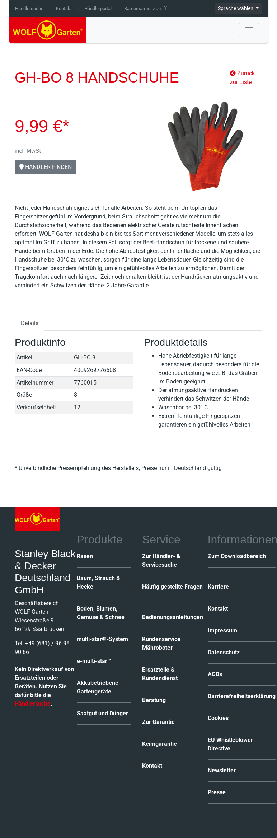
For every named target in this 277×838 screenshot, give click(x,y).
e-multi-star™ (94, 661)
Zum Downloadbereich (237, 556)
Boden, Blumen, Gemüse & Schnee (101, 613)
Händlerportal (98, 8)
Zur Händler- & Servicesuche (161, 560)
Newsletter (222, 770)
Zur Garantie (158, 722)
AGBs (215, 674)
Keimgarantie (159, 743)
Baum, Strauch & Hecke (98, 582)
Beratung (154, 700)
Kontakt (64, 8)
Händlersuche (29, 8)
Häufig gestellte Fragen (172, 586)
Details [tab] (29, 323)
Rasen (85, 556)
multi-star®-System (102, 639)
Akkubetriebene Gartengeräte (97, 687)
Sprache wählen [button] (236, 8)
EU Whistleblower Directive (230, 744)
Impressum (222, 630)
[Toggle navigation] (249, 30)
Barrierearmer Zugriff (145, 8)
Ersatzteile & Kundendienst (160, 674)
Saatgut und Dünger (102, 713)
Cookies (218, 718)
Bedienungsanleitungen (172, 617)
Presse (217, 792)
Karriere (218, 586)
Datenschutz (224, 652)
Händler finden (45, 167)
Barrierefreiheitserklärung (242, 696)
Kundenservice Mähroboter (161, 643)
